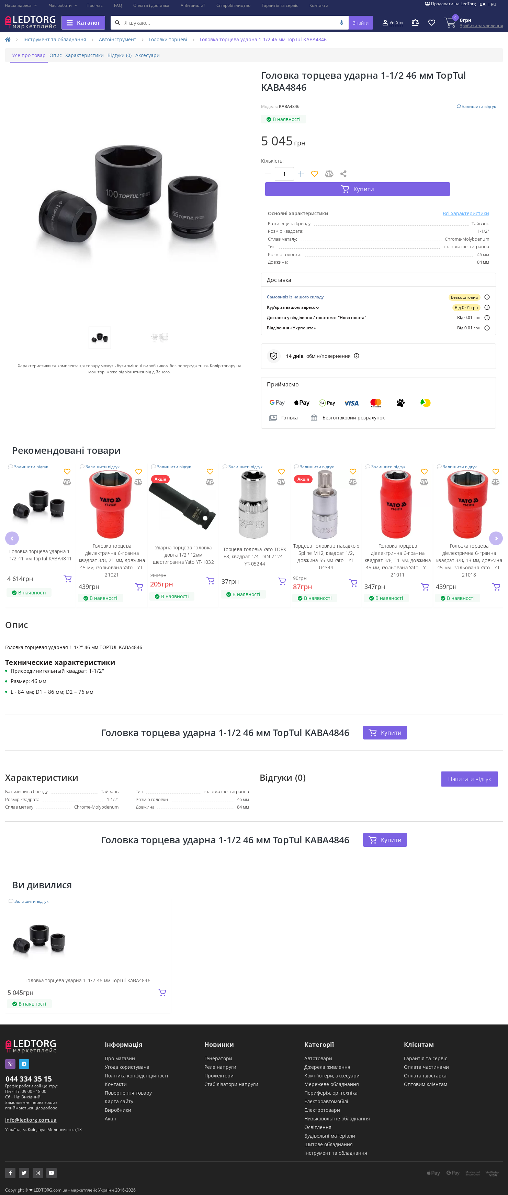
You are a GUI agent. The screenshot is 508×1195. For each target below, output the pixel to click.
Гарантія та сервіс (280, 5)
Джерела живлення (327, 1062)
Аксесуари (177, 55)
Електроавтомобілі (326, 1097)
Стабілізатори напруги (231, 1079)
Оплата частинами (426, 1062)
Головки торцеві (168, 39)
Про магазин (120, 1054)
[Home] (8, 39)
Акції (110, 1114)
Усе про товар (32, 55)
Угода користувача (127, 1062)
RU (493, 4)
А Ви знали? (193, 5)
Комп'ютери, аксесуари (332, 1071)
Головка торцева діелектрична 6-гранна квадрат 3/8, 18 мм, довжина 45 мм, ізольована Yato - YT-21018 (469, 548)
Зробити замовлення (481, 26)
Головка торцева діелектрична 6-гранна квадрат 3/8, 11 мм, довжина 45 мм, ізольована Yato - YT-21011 (398, 548)
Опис (65, 55)
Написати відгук (469, 767)
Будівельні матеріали (329, 1131)
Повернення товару (128, 1088)
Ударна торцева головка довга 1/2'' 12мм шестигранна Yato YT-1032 (183, 543)
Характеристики (101, 55)
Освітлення (317, 1122)
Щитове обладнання (328, 1140)
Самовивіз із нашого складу (295, 285)
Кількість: (272, 160)
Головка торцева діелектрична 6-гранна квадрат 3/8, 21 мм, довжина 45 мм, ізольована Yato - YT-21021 (112, 548)
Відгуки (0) (143, 55)
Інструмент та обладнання (54, 39)
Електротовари (322, 1105)
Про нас (95, 5)
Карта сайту (119, 1097)
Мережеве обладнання (331, 1079)
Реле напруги (220, 1062)
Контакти (318, 5)
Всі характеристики (466, 201)
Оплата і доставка (151, 5)
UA (482, 4)
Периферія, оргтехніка (331, 1088)
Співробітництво (233, 5)
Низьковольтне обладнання (337, 1114)
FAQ (118, 5)
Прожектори (219, 1071)
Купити (385, 720)
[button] (21, 5)
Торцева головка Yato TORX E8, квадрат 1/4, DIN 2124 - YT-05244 (254, 544)
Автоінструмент (117, 39)
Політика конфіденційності (136, 1071)
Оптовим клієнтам (425, 1079)
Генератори (218, 1054)
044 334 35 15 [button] (28, 1074)
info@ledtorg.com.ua (31, 1115)
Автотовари (318, 1054)
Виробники (118, 1105)
